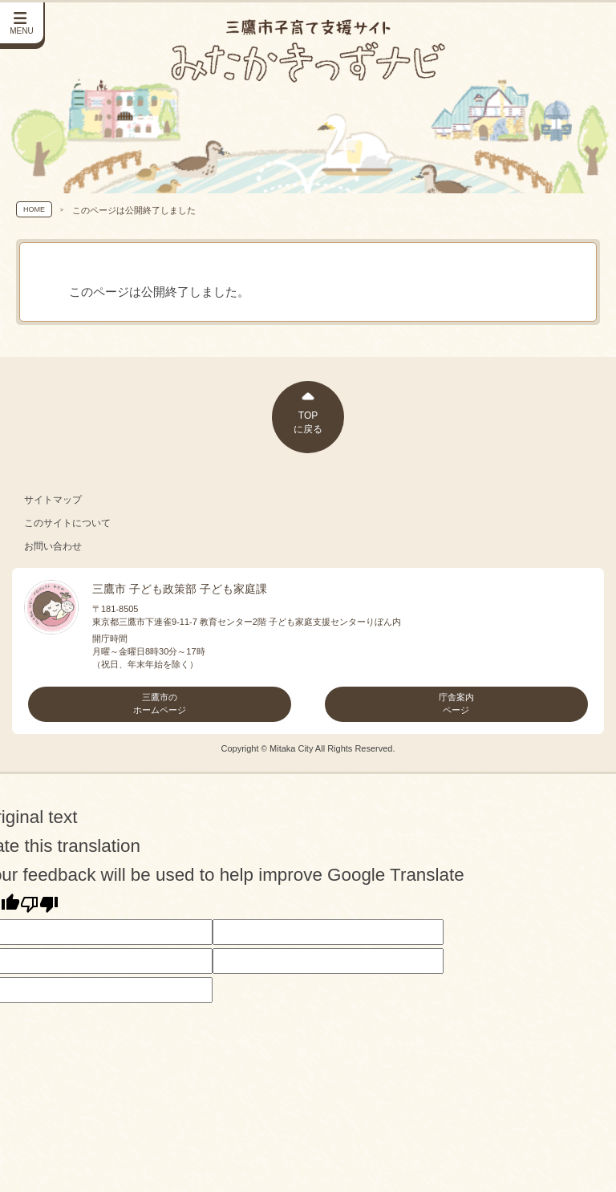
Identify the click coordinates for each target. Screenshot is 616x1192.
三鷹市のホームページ (159, 703)
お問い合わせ (53, 546)
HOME (34, 209)
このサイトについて (67, 523)
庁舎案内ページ (456, 703)
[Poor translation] (39, 904)
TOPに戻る (308, 422)
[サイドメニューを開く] (22, 23)
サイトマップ (53, 499)
